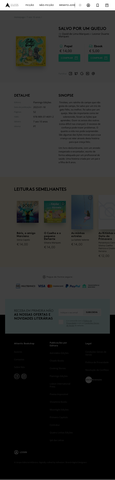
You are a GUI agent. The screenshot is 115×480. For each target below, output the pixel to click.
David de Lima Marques (75, 34)
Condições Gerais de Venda (95, 353)
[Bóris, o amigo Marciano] (28, 212)
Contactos (19, 359)
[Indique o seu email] (70, 312)
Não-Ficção (46, 5)
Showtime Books (58, 401)
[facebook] (16, 376)
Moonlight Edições (59, 409)
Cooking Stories (58, 368)
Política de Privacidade (97, 362)
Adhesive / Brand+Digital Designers (71, 462)
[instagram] (24, 376)
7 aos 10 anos (33, 17)
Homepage (19, 17)
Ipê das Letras (57, 440)
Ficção (30, 5)
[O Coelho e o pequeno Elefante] (55, 212)
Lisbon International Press (60, 385)
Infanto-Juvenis (68, 5)
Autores (18, 351)
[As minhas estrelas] (82, 212)
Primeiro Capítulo (59, 417)
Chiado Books (57, 360)
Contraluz (55, 424)
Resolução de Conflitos (97, 369)
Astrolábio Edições (59, 352)
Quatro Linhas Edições (61, 432)
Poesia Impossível (59, 394)
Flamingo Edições (59, 376)
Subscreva (91, 312)
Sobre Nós (19, 367)
